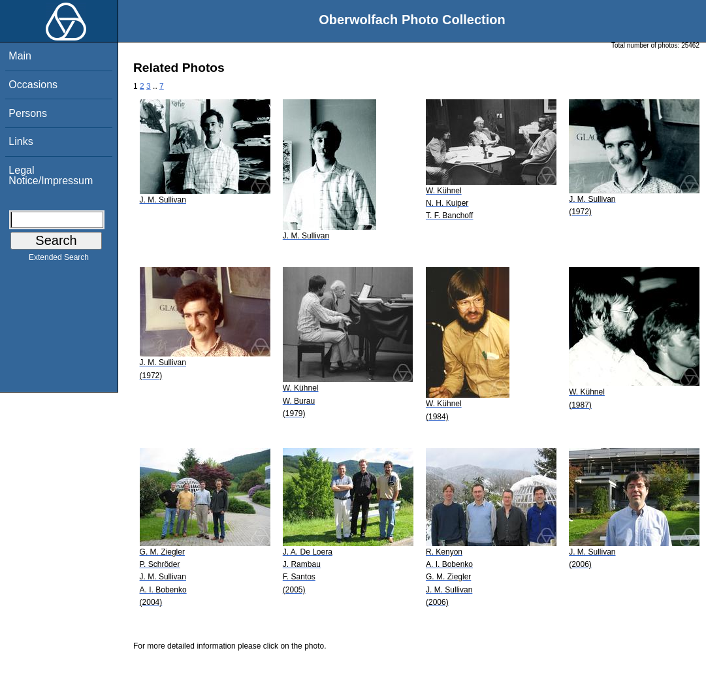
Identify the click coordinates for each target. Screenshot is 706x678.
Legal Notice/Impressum (50, 175)
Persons (27, 113)
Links (20, 141)
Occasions (32, 84)
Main (19, 55)
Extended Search (59, 260)
